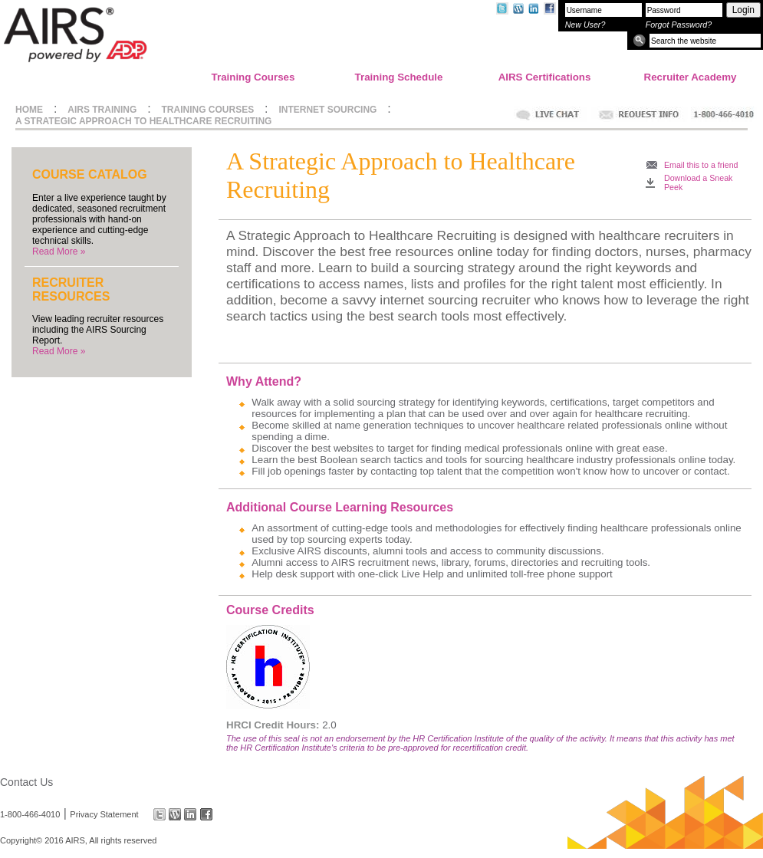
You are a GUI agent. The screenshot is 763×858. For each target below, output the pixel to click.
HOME (29, 109)
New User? (585, 24)
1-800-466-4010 (30, 814)
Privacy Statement (104, 814)
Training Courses (253, 77)
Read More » (58, 251)
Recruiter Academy (690, 77)
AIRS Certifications (544, 77)
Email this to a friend (701, 164)
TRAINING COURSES (208, 109)
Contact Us (26, 782)
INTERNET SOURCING (327, 109)
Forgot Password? (679, 24)
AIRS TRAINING (101, 109)
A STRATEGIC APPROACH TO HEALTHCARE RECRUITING (143, 121)
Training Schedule (399, 77)
